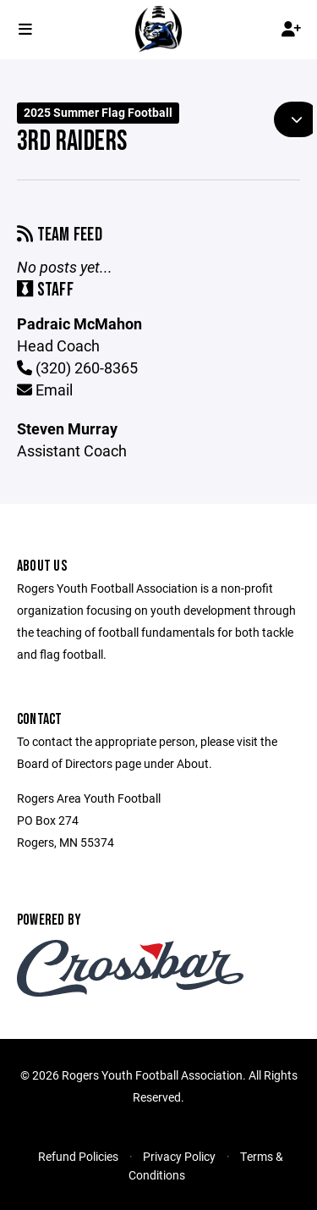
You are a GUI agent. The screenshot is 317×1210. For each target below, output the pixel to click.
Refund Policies (78, 1156)
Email (45, 389)
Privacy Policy (179, 1156)
